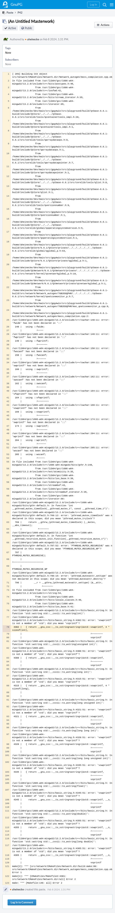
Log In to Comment (22, 902)
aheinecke (32, 39)
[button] (111, 4)
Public (28, 28)
